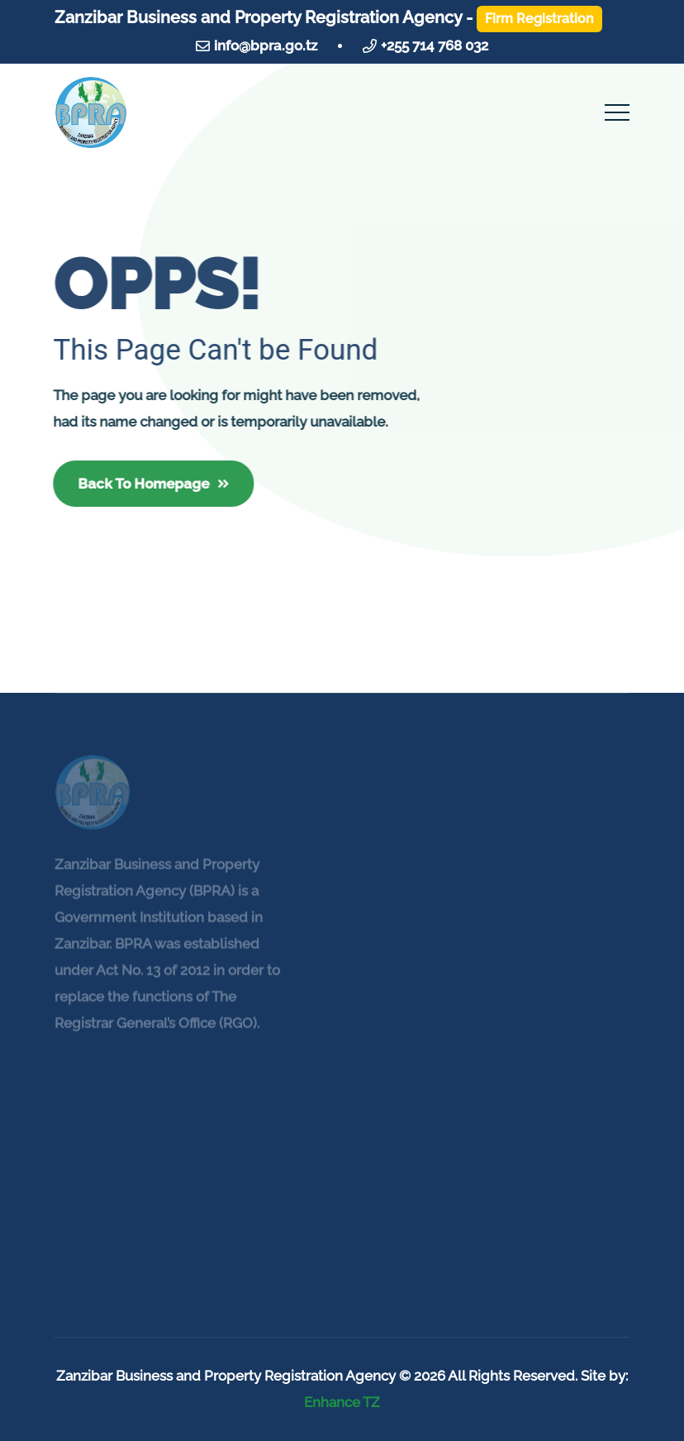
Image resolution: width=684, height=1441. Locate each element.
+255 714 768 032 (434, 45)
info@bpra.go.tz (265, 45)
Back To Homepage (152, 483)
